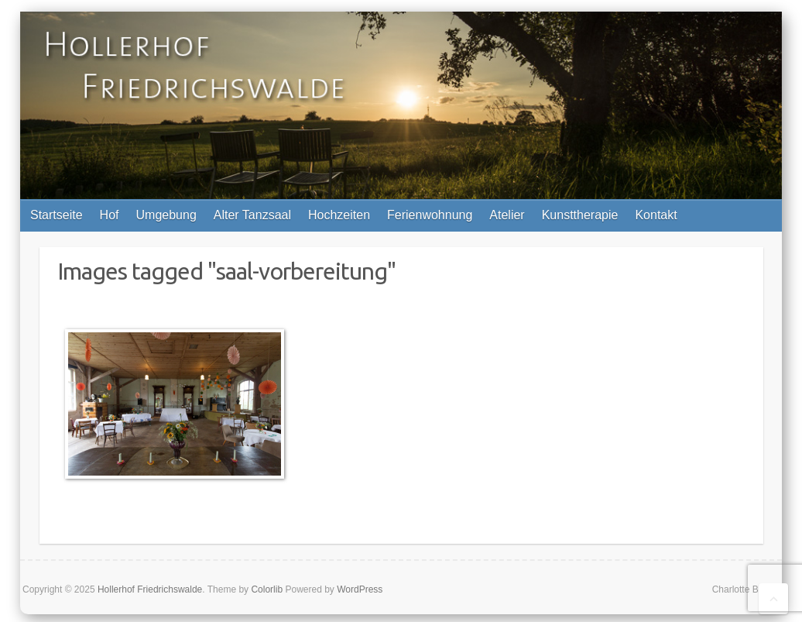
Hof (109, 215)
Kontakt (656, 215)
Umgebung (166, 215)
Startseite (56, 215)
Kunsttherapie (580, 215)
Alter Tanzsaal (252, 215)
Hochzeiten (339, 215)
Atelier (506, 215)
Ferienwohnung (429, 215)
